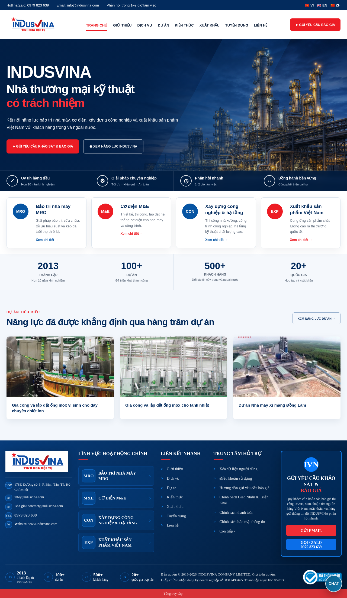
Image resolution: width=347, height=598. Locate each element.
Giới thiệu (122, 25)
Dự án (163, 25)
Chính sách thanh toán (236, 513)
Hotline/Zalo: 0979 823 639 (28, 5)
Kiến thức (184, 25)
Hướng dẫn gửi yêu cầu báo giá (244, 488)
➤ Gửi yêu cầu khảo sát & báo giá (42, 146)
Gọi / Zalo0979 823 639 (311, 545)
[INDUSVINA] (35, 25)
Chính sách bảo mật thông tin (242, 522)
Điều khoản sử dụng (236, 478)
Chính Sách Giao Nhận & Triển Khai (244, 500)
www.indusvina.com (42, 524)
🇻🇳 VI (309, 5)
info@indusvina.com (29, 497)
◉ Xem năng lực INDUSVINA (113, 146)
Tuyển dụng (236, 25)
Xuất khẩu (210, 25)
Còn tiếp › (227, 531)
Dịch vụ (144, 25)
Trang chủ (96, 25)
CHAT (334, 583)
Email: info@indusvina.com (77, 5)
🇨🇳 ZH (335, 5)
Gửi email (311, 531)
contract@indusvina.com (45, 506)
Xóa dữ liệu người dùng (239, 469)
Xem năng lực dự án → (316, 318)
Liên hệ (261, 25)
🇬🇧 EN (322, 5)
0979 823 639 (25, 515)
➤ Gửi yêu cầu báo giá (315, 25)
